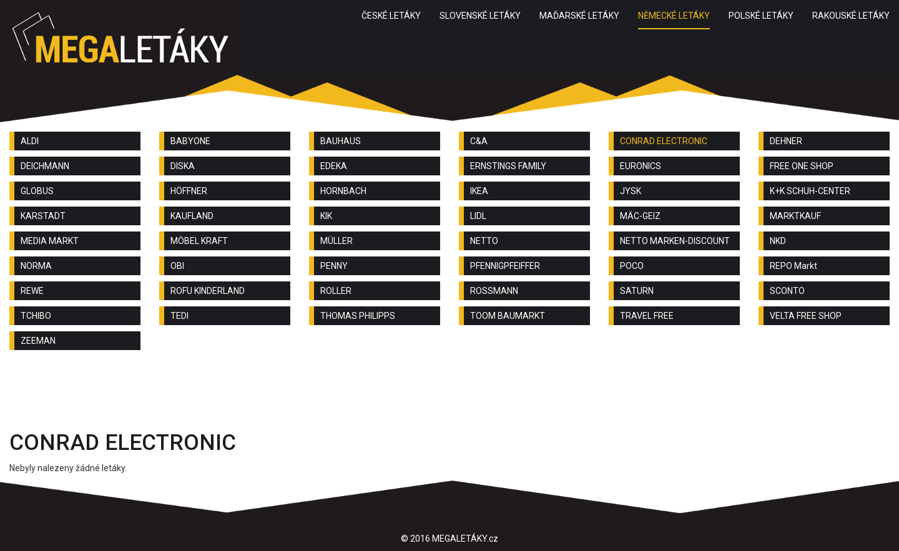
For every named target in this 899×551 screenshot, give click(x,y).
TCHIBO (36, 316)
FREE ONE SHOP (801, 166)
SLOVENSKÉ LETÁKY (480, 16)
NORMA (36, 266)
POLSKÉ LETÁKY (761, 16)
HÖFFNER (188, 191)
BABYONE (190, 141)
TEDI (179, 316)
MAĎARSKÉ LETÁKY (579, 16)
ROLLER (335, 291)
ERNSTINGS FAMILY (508, 166)
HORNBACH (343, 191)
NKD (778, 241)
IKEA (479, 191)
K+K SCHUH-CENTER (810, 191)
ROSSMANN (494, 291)
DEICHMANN (45, 166)
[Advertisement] (449, 394)
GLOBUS (37, 191)
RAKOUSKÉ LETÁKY (851, 16)
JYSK (630, 191)
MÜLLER (336, 241)
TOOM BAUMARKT (507, 316)
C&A (479, 141)
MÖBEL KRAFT (199, 241)
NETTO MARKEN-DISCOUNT (675, 241)
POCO (632, 266)
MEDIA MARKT (50, 241)
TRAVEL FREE (647, 316)
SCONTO (787, 291)
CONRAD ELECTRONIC (663, 141)
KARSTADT (43, 216)
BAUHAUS (340, 141)
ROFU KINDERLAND (207, 291)
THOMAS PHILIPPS (357, 316)
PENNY (334, 266)
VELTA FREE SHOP (806, 316)
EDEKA (333, 166)
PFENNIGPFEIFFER (505, 266)
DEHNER (786, 141)
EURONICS (640, 166)
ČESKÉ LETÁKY (391, 16)
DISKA (182, 166)
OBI (177, 266)
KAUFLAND (192, 216)
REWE (32, 291)
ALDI (30, 141)
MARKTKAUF (795, 216)
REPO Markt (793, 266)
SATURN (637, 291)
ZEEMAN (38, 341)
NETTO (484, 241)
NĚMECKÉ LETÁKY (674, 16)
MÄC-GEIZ (640, 216)
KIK (326, 216)
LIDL (478, 216)
